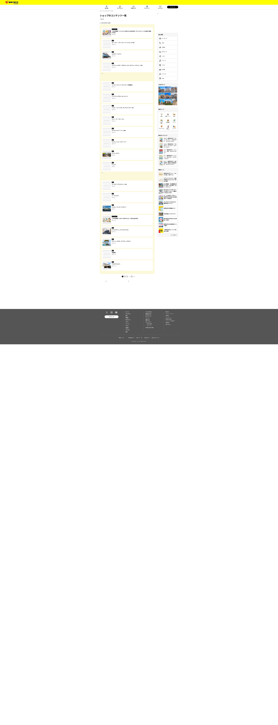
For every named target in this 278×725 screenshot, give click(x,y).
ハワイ (162, 56)
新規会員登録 (149, 324)
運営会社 (167, 312)
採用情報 (167, 322)
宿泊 (174, 116)
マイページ (172, 7)
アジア (162, 65)
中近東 (162, 69)
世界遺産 (168, 122)
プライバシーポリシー (170, 313)
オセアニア (163, 52)
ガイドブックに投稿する (170, 321)
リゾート (162, 61)
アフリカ (162, 74)
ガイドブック (146, 8)
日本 (161, 78)
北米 (161, 43)
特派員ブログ (133, 8)
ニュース (147, 318)
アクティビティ (161, 128)
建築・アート (167, 116)
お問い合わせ (168, 324)
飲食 (161, 116)
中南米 (162, 47)
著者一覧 (147, 320)
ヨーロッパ (163, 38)
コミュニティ (160, 8)
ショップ (174, 128)
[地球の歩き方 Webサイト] (11, 2)
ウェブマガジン (120, 8)
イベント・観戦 (161, 122)
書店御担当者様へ (169, 319)
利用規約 (167, 315)
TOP (100, 10)
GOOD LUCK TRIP (150, 327)
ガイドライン (168, 317)
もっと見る (173, 235)
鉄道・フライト (168, 129)
